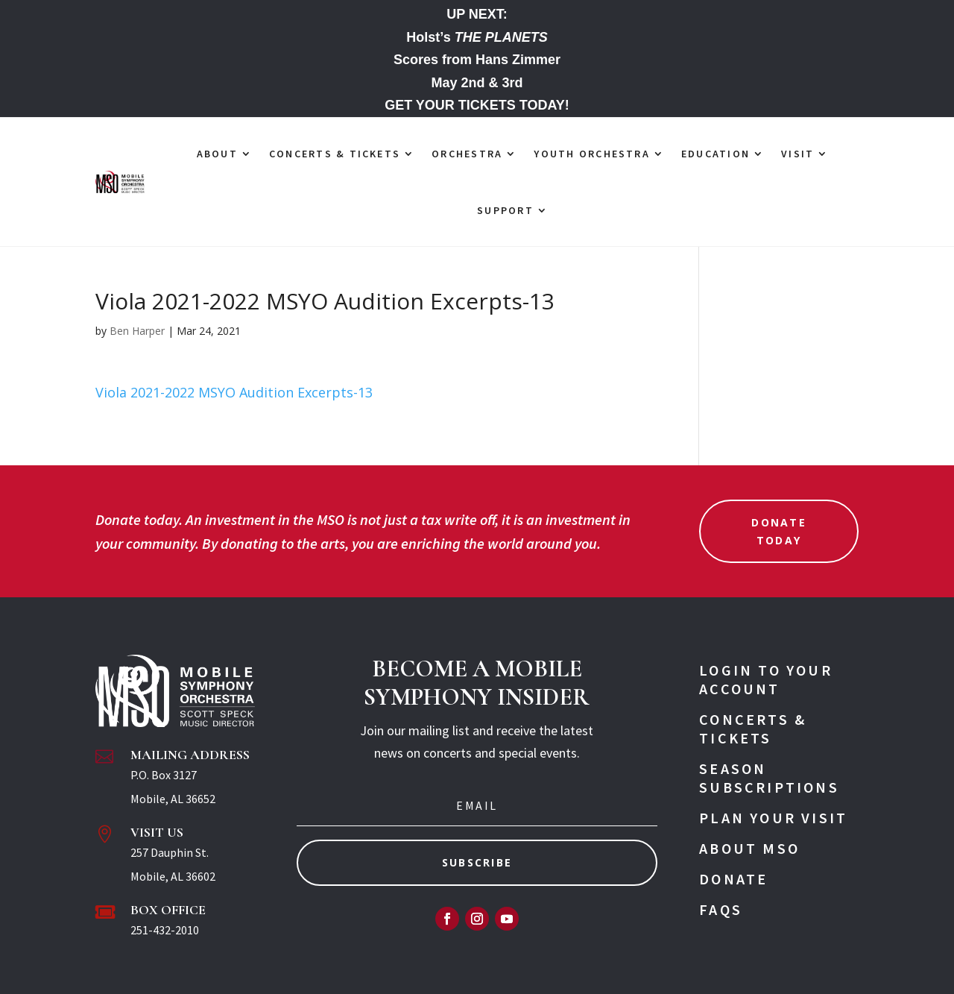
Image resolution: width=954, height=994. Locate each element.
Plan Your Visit (773, 817)
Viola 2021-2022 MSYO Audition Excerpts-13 (234, 392)
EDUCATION (715, 153)
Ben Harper (137, 331)
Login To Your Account (766, 679)
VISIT (797, 153)
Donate (733, 878)
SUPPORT (505, 210)
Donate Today (778, 531)
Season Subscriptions (769, 777)
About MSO (749, 848)
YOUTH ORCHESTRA (592, 153)
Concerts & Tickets (752, 728)
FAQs (720, 909)
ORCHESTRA (467, 153)
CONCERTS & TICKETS (334, 153)
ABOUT (217, 153)
